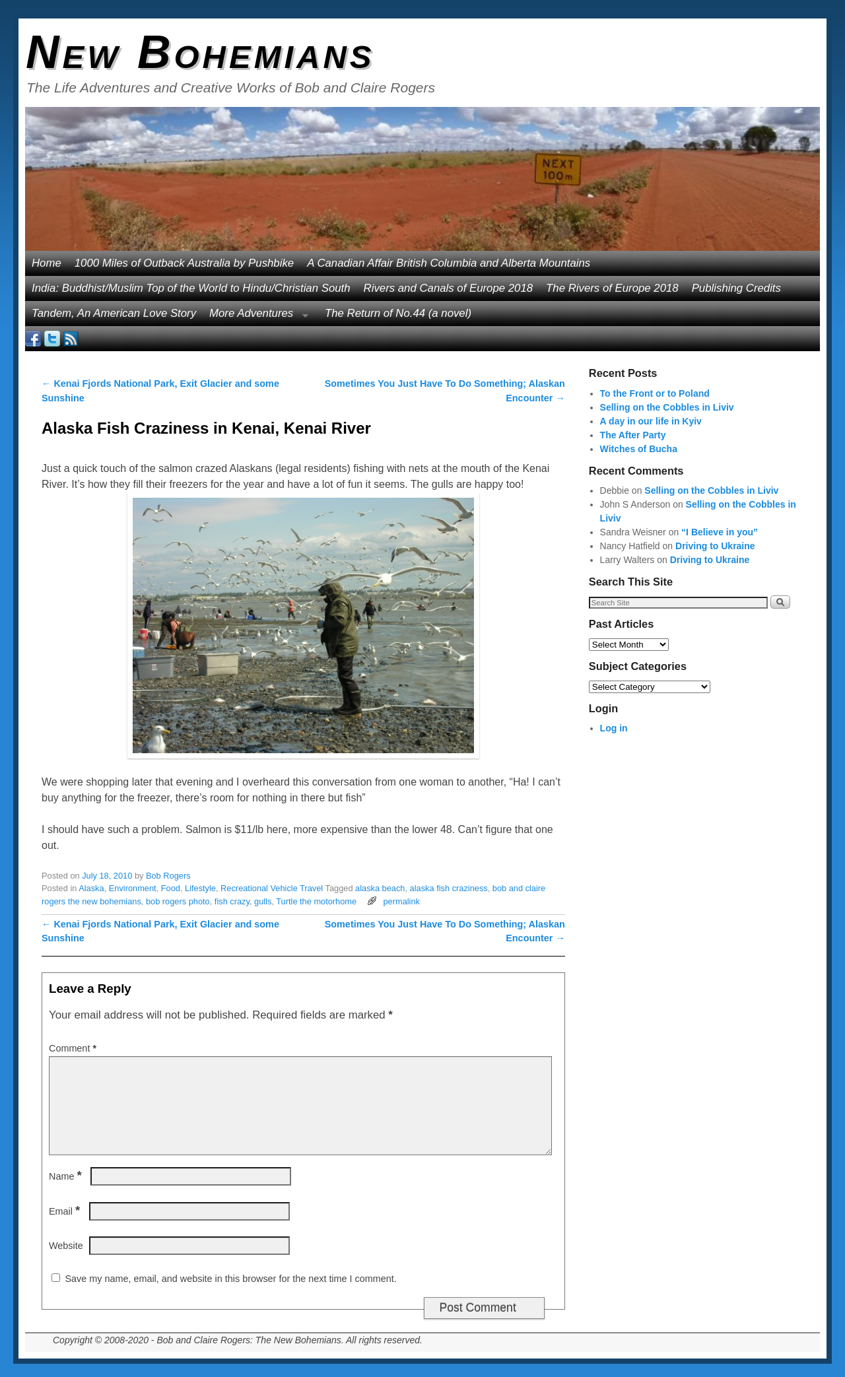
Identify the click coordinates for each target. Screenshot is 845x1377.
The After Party (633, 435)
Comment (74, 1048)
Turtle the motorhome (316, 901)
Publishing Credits (736, 288)
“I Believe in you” (719, 532)
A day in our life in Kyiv (651, 421)
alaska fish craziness (449, 888)
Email (66, 1211)
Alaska (91, 888)
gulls (262, 901)
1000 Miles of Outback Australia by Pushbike (184, 263)
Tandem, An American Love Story (114, 313)
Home (46, 263)
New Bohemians (200, 52)
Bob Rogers (168, 876)
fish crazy (232, 901)
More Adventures (255, 316)
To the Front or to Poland (655, 393)
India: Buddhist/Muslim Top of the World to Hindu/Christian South (191, 288)
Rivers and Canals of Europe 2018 (448, 288)
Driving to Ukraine (715, 546)
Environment (132, 888)
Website (66, 1245)
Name (66, 1176)
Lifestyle (200, 888)
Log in (614, 728)
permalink (401, 901)
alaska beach (380, 888)
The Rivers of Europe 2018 (612, 288)
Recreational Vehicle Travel (271, 888)
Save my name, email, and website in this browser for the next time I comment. (230, 1278)
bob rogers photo (178, 901)
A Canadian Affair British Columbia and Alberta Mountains (448, 263)
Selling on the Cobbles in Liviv (667, 407)
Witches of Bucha (638, 449)
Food (170, 888)
